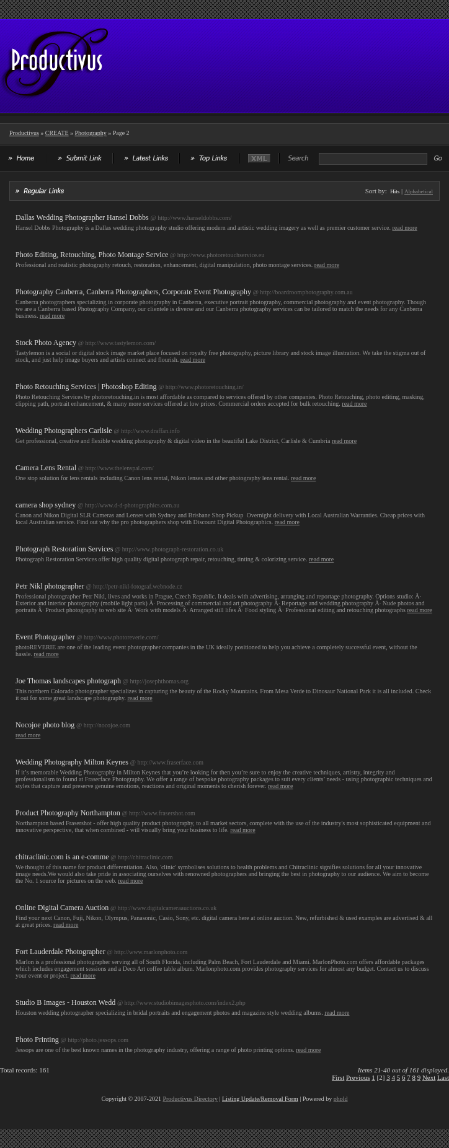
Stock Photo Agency (46, 342)
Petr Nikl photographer (50, 586)
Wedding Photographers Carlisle (64, 430)
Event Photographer (45, 637)
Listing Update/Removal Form (260, 1098)
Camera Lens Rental (46, 467)
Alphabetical (418, 191)
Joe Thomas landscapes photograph (68, 681)
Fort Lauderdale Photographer (60, 951)
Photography (91, 132)
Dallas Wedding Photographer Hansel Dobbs (82, 217)
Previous (358, 1077)
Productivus (24, 132)
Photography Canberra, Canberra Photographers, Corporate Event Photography (133, 291)
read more (404, 227)
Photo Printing (37, 1039)
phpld (341, 1098)
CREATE (57, 132)
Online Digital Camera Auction (62, 907)
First (338, 1077)
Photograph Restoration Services (64, 549)
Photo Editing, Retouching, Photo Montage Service (92, 254)
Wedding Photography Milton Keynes (72, 762)
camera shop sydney (46, 505)
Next (428, 1077)
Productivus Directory (190, 1098)
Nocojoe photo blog (45, 725)
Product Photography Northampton (68, 812)
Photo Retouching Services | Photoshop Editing (86, 386)
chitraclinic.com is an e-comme (62, 856)
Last (443, 1077)
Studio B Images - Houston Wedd (65, 1002)
